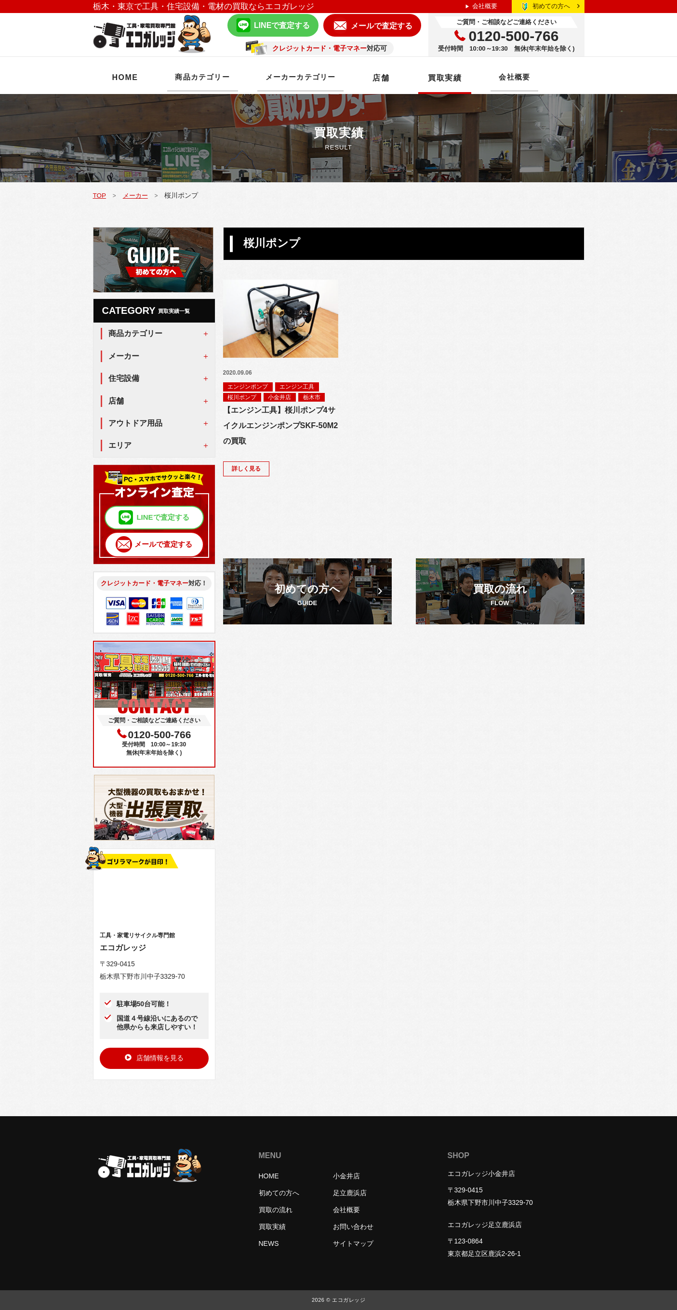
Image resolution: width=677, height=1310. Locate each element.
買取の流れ (275, 1210)
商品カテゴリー (206, 78)
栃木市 (312, 397)
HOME (125, 77)
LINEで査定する (282, 25)
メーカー (136, 195)
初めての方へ (556, 6)
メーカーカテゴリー (312, 78)
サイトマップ (353, 1243)
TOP (99, 195)
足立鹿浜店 (350, 1193)
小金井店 (280, 397)
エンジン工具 (297, 386)
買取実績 (461, 78)
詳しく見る (246, 470)
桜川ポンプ (242, 397)
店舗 (397, 78)
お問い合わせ (353, 1226)
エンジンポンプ (248, 386)
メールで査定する (381, 26)
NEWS (269, 1243)
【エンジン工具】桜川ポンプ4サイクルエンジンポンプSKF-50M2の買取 (278, 427)
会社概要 (484, 6)
